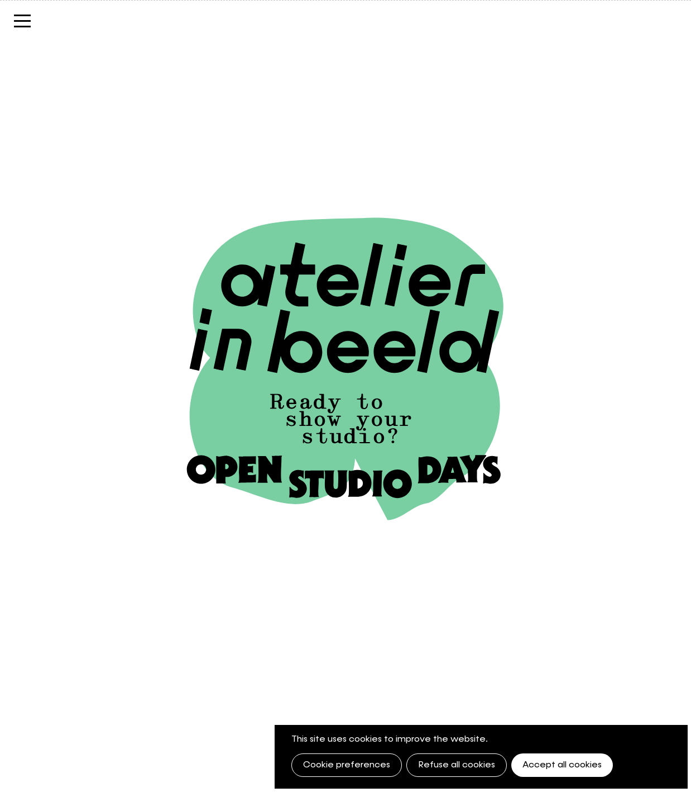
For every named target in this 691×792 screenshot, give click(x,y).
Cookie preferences (346, 765)
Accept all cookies (562, 765)
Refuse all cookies (456, 765)
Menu (22, 26)
